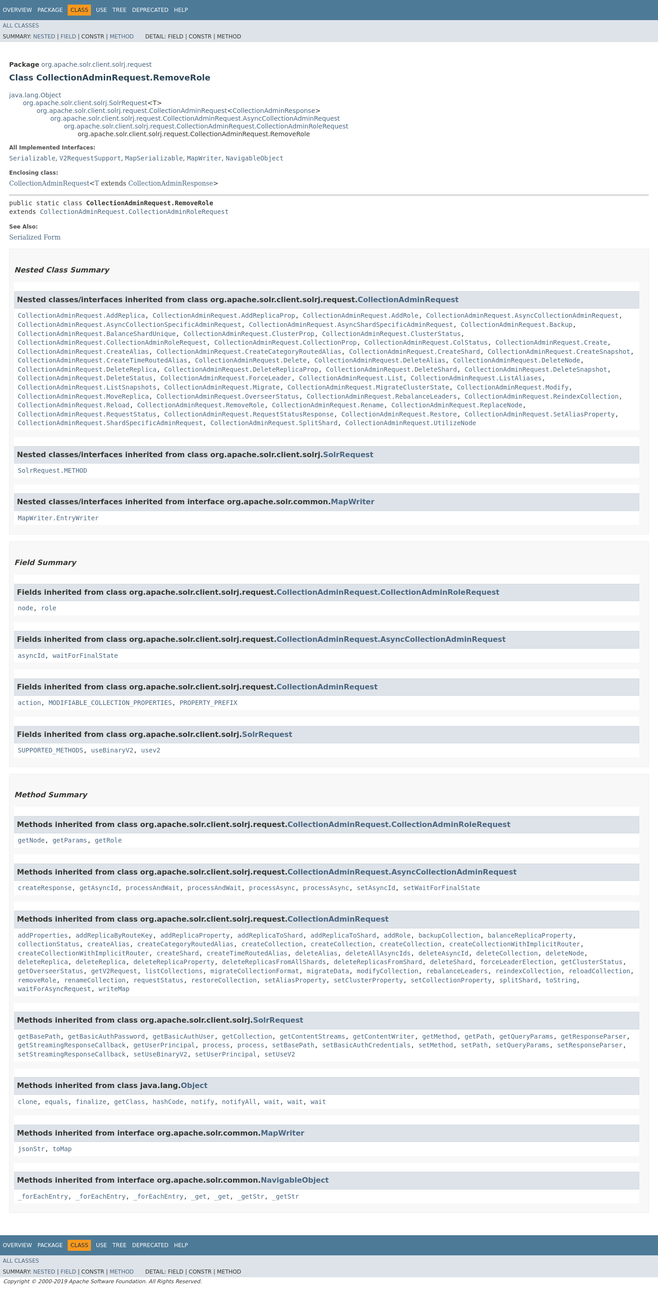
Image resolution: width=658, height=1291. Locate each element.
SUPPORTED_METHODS (50, 750)
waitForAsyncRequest (54, 988)
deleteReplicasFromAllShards (274, 962)
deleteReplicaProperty (173, 962)
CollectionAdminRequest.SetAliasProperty (540, 414)
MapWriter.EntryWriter (58, 518)
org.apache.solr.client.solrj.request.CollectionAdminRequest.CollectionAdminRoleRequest (206, 126)
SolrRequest (348, 454)
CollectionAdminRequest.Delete (251, 360)
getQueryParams (526, 1036)
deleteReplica (43, 962)
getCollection (247, 1036)
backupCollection (449, 935)
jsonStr (31, 1148)
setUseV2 (279, 1054)
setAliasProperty (295, 980)
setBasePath (293, 1045)
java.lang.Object (35, 95)
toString (561, 980)
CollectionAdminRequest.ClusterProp (248, 333)
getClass (129, 1101)
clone (27, 1101)
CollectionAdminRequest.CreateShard (414, 351)
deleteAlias (316, 953)
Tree (119, 10)
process (216, 1045)
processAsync (272, 887)
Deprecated (150, 10)
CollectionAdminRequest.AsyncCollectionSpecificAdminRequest (129, 324)
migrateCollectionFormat (254, 971)
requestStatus (158, 980)
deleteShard (451, 962)
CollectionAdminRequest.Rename (327, 405)
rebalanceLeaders (457, 971)
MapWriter (204, 158)
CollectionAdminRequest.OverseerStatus (227, 396)
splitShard (518, 980)
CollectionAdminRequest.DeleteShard (391, 369)
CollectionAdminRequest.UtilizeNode (410, 423)
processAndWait (153, 887)
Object (194, 1085)
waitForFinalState (85, 655)
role (49, 608)
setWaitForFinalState (441, 887)
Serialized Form (35, 237)
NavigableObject (254, 158)
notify (202, 1101)
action (29, 702)
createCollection (272, 944)
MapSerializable (154, 158)
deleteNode (565, 953)
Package (50, 10)
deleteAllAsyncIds (377, 953)
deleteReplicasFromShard (378, 962)
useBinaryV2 (112, 750)
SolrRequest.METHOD (52, 470)
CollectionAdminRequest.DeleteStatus (85, 378)
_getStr (250, 1196)
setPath (474, 1045)
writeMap (114, 988)
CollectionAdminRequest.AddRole (361, 315)
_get (199, 1196)
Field (68, 36)
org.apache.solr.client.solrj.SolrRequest (85, 103)
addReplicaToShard (269, 935)
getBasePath (39, 1036)
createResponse (45, 887)
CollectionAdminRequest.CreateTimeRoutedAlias (102, 360)
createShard (177, 953)
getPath (478, 1036)
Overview (17, 10)
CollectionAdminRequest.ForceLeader (226, 378)
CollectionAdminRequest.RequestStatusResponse (249, 414)
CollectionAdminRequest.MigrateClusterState (368, 387)
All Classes (21, 25)
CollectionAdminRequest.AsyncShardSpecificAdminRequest (351, 324)
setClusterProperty (368, 980)
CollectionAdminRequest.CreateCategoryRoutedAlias (248, 351)
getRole (108, 840)
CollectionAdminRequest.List (351, 378)
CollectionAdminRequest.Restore (399, 414)
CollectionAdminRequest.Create (551, 342)
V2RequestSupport (90, 158)
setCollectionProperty (451, 980)
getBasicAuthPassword (106, 1036)
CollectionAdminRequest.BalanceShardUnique (97, 333)
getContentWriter (383, 1036)
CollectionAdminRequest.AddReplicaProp (224, 315)
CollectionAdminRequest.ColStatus (426, 342)
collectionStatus (49, 944)
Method (122, 36)
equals (56, 1101)
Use (101, 10)
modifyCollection (388, 971)
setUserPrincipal (226, 1054)
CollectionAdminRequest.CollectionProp (285, 342)
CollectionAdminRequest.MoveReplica (83, 396)
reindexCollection (528, 971)
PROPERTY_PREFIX (208, 702)
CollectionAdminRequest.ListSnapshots (87, 387)
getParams (70, 840)
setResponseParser (589, 1045)
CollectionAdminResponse (274, 110)
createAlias (108, 944)
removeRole (37, 980)
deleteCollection (507, 953)
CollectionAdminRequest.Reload (73, 405)
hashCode (168, 1101)
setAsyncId (376, 887)
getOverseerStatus (50, 971)
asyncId (31, 655)
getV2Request (114, 971)
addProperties (43, 935)
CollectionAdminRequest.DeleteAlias (380, 360)
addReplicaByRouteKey (114, 935)
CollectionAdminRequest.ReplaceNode (457, 405)
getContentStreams (312, 1036)
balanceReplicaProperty (530, 935)
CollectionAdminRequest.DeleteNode (516, 360)
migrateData (328, 971)
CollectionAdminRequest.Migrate (222, 387)
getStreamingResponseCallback (72, 1045)
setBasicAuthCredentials (366, 1045)
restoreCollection (223, 980)
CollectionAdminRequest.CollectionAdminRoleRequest (134, 211)
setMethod (436, 1045)
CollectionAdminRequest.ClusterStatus (391, 333)
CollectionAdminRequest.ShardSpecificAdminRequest (110, 423)
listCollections (173, 971)
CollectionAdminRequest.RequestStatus (87, 414)
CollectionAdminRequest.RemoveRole (200, 405)
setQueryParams (522, 1045)
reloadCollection (599, 971)
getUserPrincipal (164, 1045)
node (25, 608)
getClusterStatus (592, 962)
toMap (62, 1148)
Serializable (32, 158)
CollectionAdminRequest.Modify (512, 387)
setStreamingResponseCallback (72, 1054)
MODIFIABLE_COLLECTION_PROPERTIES (110, 702)
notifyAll (239, 1101)
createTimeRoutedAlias (247, 953)
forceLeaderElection (516, 962)
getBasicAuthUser (183, 1036)
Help (181, 10)
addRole (397, 935)
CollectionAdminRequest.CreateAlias (83, 351)
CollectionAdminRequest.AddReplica (81, 315)
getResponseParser (593, 1036)
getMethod (439, 1036)
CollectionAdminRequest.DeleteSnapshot (536, 369)
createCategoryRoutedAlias (185, 944)
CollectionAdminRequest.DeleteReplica (87, 369)
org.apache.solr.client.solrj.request (96, 64)
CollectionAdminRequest (49, 183)
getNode (31, 840)
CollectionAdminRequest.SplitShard (273, 423)
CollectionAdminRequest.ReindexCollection (542, 396)
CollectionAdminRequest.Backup (516, 324)
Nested (44, 36)
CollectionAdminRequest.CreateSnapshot (559, 351)
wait (272, 1101)
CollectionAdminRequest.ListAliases (476, 378)
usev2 (150, 750)
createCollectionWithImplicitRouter (514, 944)
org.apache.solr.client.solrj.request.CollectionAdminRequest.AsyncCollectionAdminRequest (195, 118)
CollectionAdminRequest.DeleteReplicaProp (241, 369)
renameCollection (95, 980)
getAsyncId (99, 887)
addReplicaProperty (195, 935)
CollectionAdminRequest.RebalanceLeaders (382, 396)
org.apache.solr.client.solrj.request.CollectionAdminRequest (132, 110)
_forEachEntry (43, 1196)
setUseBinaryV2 (160, 1054)
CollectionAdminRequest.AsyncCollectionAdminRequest (522, 315)
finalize (90, 1101)
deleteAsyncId (444, 953)
